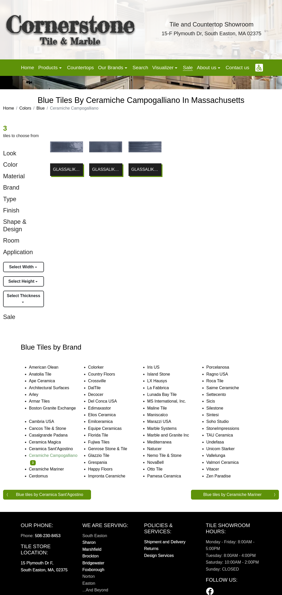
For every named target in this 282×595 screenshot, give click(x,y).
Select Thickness (23, 296)
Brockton (91, 556)
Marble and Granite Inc (172, 435)
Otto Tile (159, 469)
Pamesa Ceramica (168, 476)
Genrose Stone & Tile (113, 449)
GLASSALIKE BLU (66, 169)
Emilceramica (104, 421)
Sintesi (215, 415)
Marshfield (92, 549)
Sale (188, 67)
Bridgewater (93, 563)
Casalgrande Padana (52, 435)
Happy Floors (104, 469)
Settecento (220, 394)
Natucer (158, 449)
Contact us (237, 67)
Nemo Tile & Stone (167, 455)
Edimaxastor (103, 408)
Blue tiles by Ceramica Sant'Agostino (49, 494)
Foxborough (93, 569)
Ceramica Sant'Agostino (54, 449)
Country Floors (106, 374)
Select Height (21, 281)
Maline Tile (162, 408)
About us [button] (207, 67)
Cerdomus (43, 476)
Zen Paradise (222, 476)
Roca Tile (219, 381)
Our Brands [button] (111, 67)
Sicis (215, 401)
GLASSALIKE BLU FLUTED (145, 169)
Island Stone (163, 374)
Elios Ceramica (106, 415)
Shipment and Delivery (165, 542)
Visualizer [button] (163, 67)
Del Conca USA (106, 401)
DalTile (99, 388)
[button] (259, 68)
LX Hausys (160, 381)
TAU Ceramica (224, 435)
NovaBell (158, 462)
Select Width (22, 267)
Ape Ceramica (47, 381)
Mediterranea (162, 442)
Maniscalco (161, 415)
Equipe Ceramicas (110, 428)
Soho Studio (222, 421)
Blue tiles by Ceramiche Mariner (232, 494)
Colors (25, 108)
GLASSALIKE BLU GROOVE (105, 169)
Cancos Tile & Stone (52, 428)
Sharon (89, 542)
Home (27, 67)
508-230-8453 (48, 536)
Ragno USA (221, 374)
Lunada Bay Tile (167, 394)
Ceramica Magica (48, 442)
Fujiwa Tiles (104, 442)
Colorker (99, 367)
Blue (41, 108)
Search (140, 67)
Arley (38, 394)
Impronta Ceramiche (110, 476)
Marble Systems (166, 428)
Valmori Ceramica (226, 462)
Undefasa (219, 442)
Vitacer (216, 469)
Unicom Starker (224, 449)
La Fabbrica (162, 388)
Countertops (80, 67)
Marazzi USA (163, 421)
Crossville (101, 381)
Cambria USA (45, 421)
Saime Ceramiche (226, 388)
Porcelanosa (222, 367)
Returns (151, 548)
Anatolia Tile (44, 374)
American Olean (48, 367)
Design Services (159, 555)
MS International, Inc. (171, 401)
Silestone (218, 408)
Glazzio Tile (103, 455)
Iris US (157, 367)
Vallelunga (219, 455)
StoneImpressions (226, 428)
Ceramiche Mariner (50, 469)
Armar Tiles (43, 401)
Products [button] (48, 67)
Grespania (101, 462)
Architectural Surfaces (52, 388)
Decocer (100, 394)
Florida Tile (102, 435)
